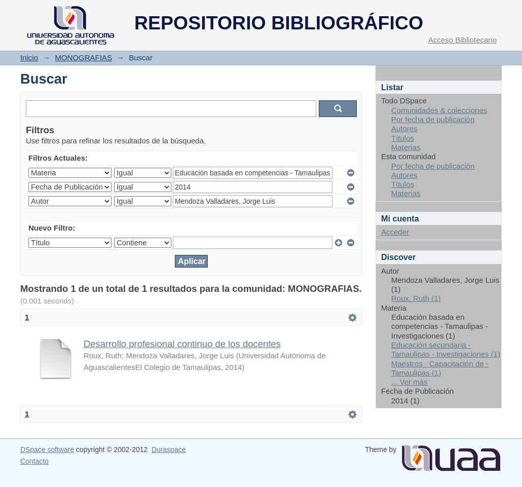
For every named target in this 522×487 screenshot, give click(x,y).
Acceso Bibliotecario (462, 39)
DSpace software (47, 449)
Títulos (402, 138)
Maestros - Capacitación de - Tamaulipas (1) (440, 368)
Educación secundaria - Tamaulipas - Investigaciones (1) (445, 349)
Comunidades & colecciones (439, 110)
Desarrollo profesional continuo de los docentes (182, 344)
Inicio (29, 57)
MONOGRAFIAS (83, 57)
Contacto (34, 461)
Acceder (395, 232)
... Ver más (409, 382)
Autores (404, 128)
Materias (406, 147)
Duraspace (168, 449)
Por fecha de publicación (432, 119)
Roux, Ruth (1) (416, 298)
